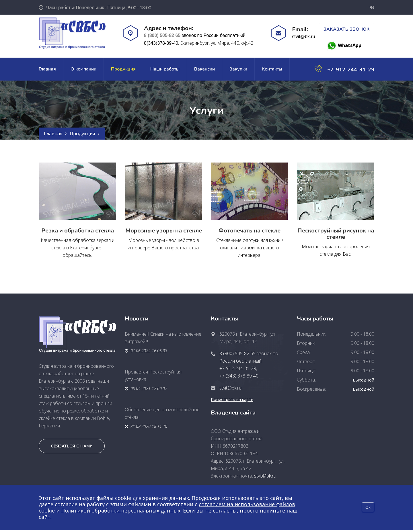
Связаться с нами (72, 446)
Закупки (238, 69)
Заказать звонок (347, 29)
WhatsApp (344, 46)
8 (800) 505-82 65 (162, 35)
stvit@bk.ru (303, 36)
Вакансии (204, 69)
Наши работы (165, 69)
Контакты (272, 69)
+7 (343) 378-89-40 (238, 376)
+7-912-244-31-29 (350, 69)
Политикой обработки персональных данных (120, 510)
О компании (83, 69)
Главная (47, 69)
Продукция (123, 69)
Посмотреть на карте (232, 399)
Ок (368, 507)
